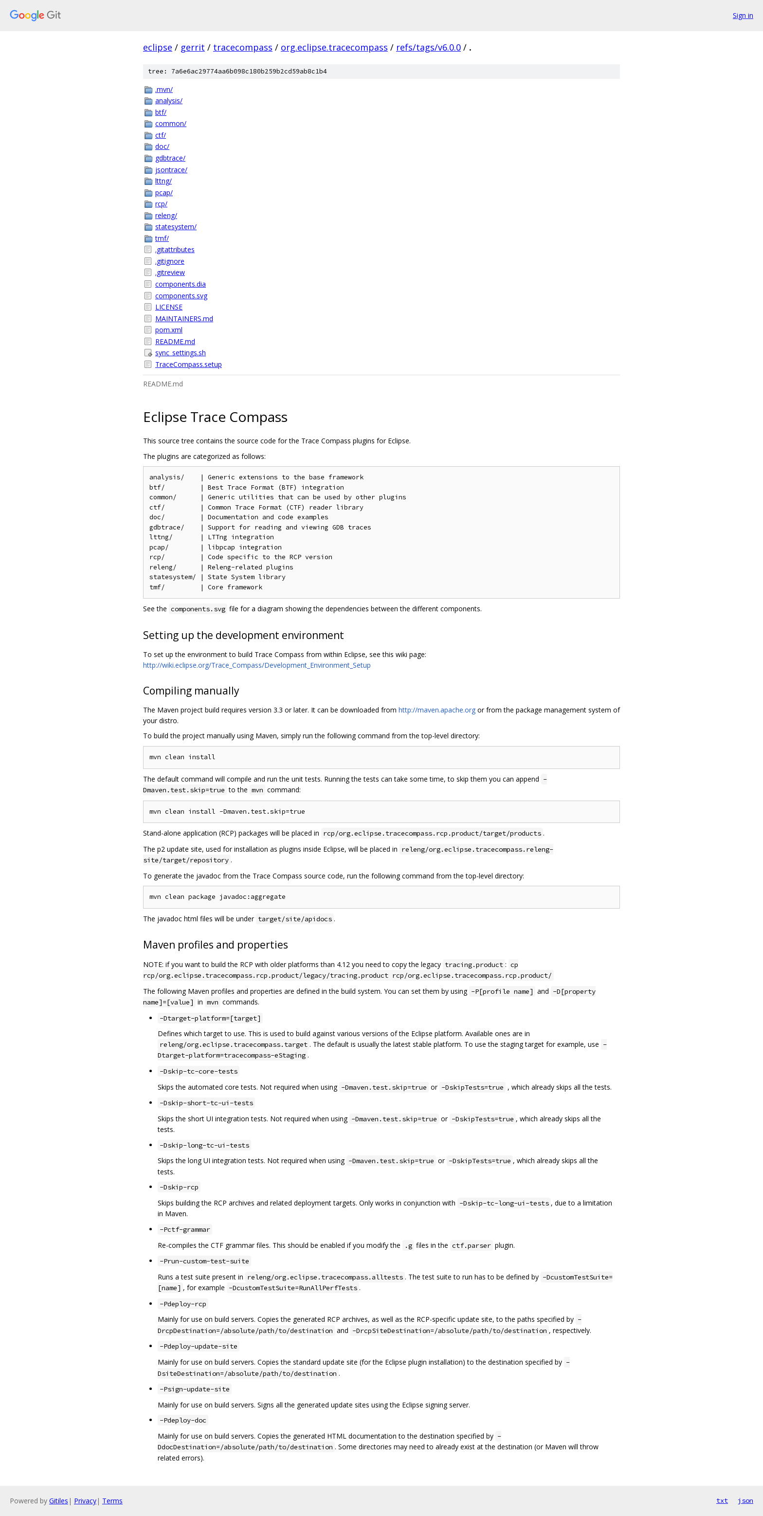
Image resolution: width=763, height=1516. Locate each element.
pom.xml (168, 329)
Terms (112, 1500)
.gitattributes (175, 249)
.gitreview (170, 272)
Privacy (85, 1500)
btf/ (160, 112)
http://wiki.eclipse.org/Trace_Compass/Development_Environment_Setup (257, 665)
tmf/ (162, 238)
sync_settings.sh (180, 352)
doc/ (162, 146)
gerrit (193, 47)
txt (722, 1500)
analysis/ (168, 100)
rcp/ (161, 203)
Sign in (743, 15)
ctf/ (160, 135)
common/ (170, 123)
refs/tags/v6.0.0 (428, 47)
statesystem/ (176, 226)
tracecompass (242, 47)
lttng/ (163, 180)
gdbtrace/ (170, 158)
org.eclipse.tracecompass (334, 47)
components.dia (180, 284)
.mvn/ (164, 89)
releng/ (166, 215)
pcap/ (164, 192)
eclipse (157, 47)
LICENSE (168, 306)
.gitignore (169, 261)
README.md (175, 341)
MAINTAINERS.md (184, 318)
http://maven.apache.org (437, 709)
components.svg (181, 295)
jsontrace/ (171, 169)
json (745, 1500)
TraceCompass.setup (188, 364)
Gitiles (58, 1500)
